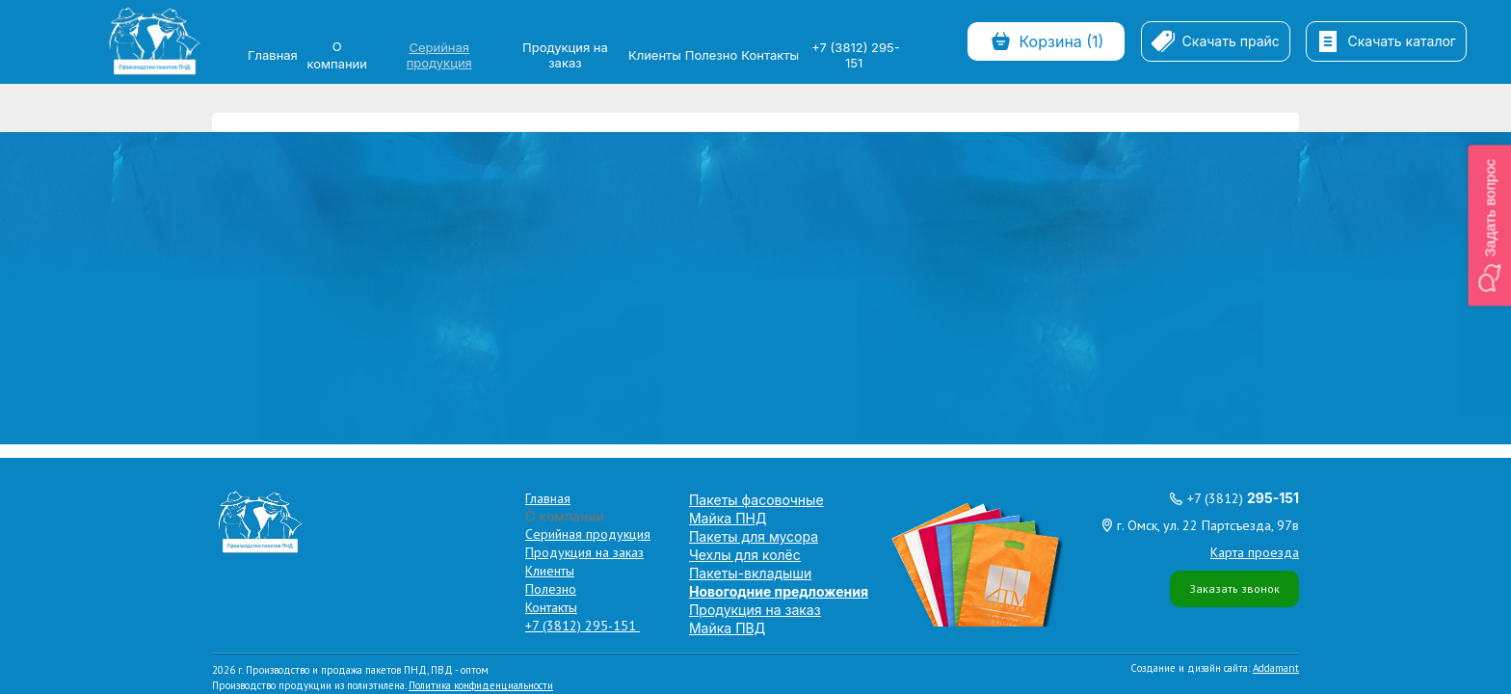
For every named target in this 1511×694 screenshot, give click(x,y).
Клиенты (654, 55)
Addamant (1276, 342)
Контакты (770, 55)
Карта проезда (1254, 226)
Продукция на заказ (565, 55)
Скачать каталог (1386, 41)
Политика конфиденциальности (481, 359)
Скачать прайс (1216, 41)
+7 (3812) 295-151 (855, 55)
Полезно (711, 55)
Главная (273, 55)
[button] (1489, 225)
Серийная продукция (439, 55)
